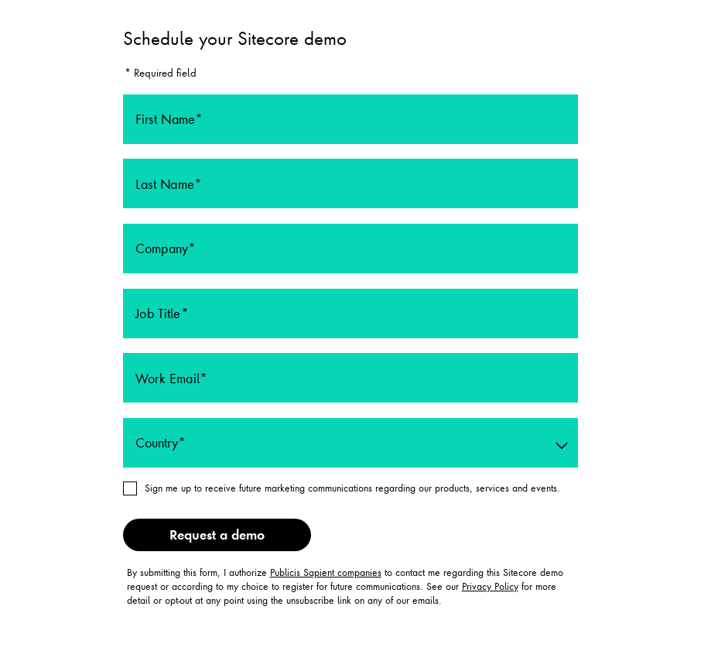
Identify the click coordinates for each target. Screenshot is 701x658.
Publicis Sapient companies (325, 572)
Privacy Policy (490, 586)
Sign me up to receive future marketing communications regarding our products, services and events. (352, 488)
